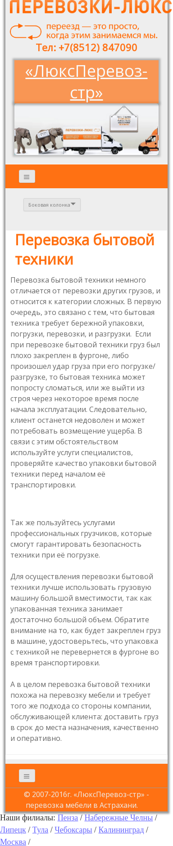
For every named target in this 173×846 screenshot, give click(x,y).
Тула (40, 829)
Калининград (121, 829)
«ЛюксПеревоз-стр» (86, 81)
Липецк (13, 829)
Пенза (68, 817)
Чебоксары (73, 829)
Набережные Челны (118, 817)
